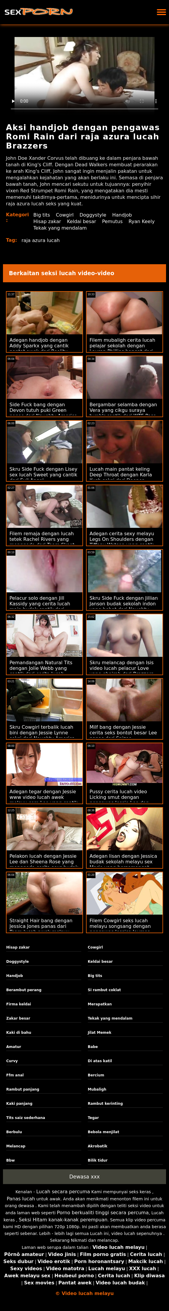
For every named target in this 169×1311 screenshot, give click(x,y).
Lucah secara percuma (63, 1191)
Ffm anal (15, 1075)
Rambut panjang (22, 1089)
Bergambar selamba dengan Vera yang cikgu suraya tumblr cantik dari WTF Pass (123, 410)
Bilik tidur (98, 1160)
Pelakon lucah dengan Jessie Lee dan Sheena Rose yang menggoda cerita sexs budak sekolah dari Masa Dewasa (43, 864)
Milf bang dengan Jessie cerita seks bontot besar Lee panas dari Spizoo (123, 732)
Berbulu (14, 1132)
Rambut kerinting (105, 1104)
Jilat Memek (99, 1033)
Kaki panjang (19, 1104)
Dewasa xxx (84, 1177)
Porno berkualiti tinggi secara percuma (103, 1212)
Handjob (122, 215)
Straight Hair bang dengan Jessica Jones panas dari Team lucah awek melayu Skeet (40, 929)
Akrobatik (97, 1146)
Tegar (93, 1118)
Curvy (12, 1061)
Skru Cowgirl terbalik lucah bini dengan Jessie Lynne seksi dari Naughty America (42, 732)
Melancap (15, 1146)
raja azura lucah (41, 240)
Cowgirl (65, 215)
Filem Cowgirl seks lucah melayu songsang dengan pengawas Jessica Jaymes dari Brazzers (120, 929)
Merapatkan (100, 1004)
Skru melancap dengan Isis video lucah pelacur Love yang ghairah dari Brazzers (122, 668)
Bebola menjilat (103, 1132)
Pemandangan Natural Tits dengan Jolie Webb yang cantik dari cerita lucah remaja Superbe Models (40, 671)
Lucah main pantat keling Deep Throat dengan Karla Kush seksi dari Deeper (121, 474)
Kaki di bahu (18, 1033)
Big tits (42, 215)
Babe (93, 1047)
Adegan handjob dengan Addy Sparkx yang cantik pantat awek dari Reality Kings (38, 348)
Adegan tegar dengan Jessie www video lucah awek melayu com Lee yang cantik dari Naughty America (43, 800)
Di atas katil (100, 1061)
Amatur (13, 1047)
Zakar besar (18, 1018)
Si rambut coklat (104, 990)
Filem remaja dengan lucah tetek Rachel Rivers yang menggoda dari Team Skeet (41, 539)
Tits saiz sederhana (25, 1118)
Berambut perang (24, 990)
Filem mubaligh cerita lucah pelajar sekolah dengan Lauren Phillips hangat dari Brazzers (122, 348)
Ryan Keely (142, 221)
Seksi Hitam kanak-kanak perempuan (63, 1220)
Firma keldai (18, 1004)
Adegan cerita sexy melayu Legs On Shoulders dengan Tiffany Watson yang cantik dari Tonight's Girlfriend (122, 542)
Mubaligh (97, 1089)
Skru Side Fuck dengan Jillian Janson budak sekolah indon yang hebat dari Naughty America (124, 606)
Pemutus (112, 221)
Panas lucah (21, 1199)
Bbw (10, 1160)
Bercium (96, 1075)
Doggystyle (92, 215)
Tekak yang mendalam (60, 228)
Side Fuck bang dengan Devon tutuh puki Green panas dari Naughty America (43, 410)
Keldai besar (81, 221)
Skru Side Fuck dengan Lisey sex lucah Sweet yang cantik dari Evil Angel (43, 474)
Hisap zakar (47, 221)
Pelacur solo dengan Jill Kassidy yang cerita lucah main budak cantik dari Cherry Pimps (39, 606)
